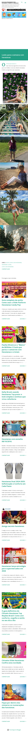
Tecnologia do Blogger (14, 730)
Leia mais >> (23, 318)
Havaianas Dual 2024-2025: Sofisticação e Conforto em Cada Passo (13, 483)
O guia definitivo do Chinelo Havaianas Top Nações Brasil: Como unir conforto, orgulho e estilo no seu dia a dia (13, 616)
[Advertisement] (14, 33)
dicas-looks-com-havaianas (14, 262)
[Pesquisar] (22, 3)
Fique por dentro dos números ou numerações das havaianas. (13, 705)
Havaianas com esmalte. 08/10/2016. (12, 440)
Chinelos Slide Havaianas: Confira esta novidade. (13, 661)
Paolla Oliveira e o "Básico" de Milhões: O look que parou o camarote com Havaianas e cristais (13, 348)
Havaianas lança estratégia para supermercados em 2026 (14, 568)
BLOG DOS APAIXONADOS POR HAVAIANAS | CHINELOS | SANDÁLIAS (10, 3)
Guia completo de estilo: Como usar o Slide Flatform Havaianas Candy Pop (14, 302)
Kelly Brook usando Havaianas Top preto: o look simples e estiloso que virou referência (14, 395)
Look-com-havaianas (8, 266)
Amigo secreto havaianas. (13, 526)
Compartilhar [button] (6, 269)
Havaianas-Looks (6, 264)
